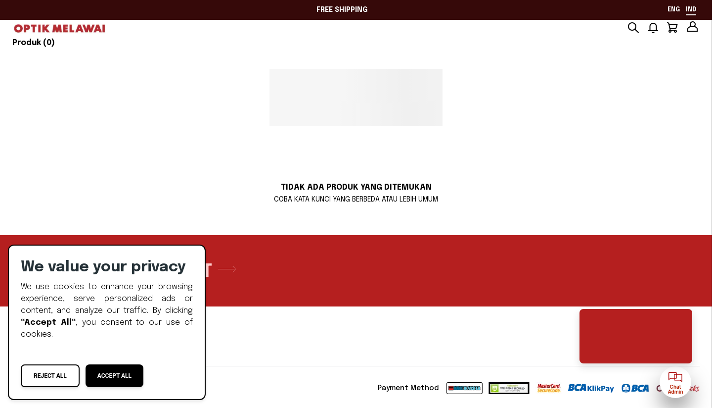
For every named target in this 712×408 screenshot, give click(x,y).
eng (674, 10)
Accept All (114, 375)
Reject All (50, 375)
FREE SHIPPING (341, 9)
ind (691, 10)
